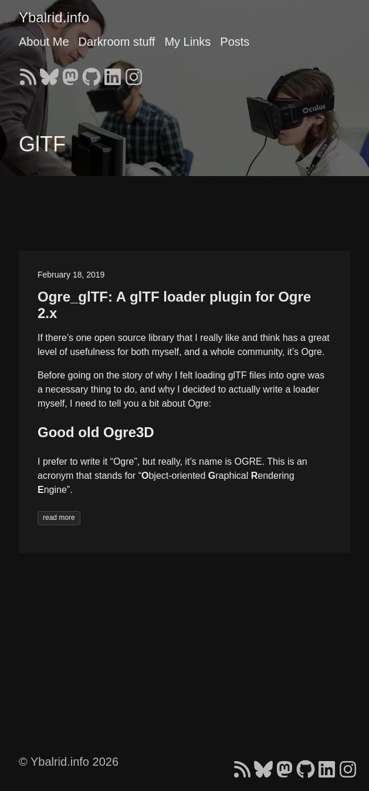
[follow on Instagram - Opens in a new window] (133, 73)
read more (59, 517)
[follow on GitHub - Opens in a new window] (91, 73)
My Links (187, 41)
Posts (234, 41)
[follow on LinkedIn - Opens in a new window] (112, 73)
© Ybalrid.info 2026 (69, 761)
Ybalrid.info (54, 17)
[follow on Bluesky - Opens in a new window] (49, 73)
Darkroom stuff (117, 41)
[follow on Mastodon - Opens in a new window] (70, 73)
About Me (44, 41)
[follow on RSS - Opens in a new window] (28, 73)
